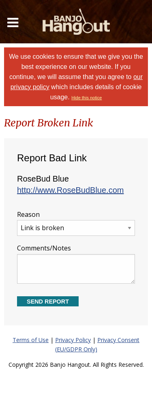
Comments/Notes (76, 264)
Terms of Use (31, 340)
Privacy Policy (73, 340)
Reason (76, 223)
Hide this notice (86, 97)
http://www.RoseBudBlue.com (70, 190)
